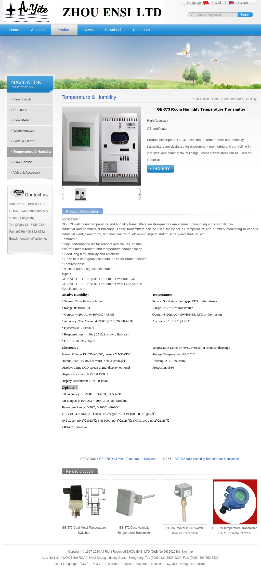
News (88, 30)
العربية (170, 564)
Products (64, 30)
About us (38, 30)
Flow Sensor (23, 162)
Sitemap (187, 551)
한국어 (96, 564)
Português (185, 564)
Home (14, 30)
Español (141, 564)
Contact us (141, 30)
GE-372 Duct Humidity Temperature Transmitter (207, 459)
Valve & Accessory (27, 172)
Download (113, 30)
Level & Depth (24, 141)
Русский (111, 564)
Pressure (20, 110)
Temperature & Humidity (33, 151)
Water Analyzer (25, 131)
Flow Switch (22, 99)
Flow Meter (22, 120)
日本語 (83, 564)
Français (126, 564)
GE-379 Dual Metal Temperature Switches (127, 459)
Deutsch (156, 564)
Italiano (201, 564)
